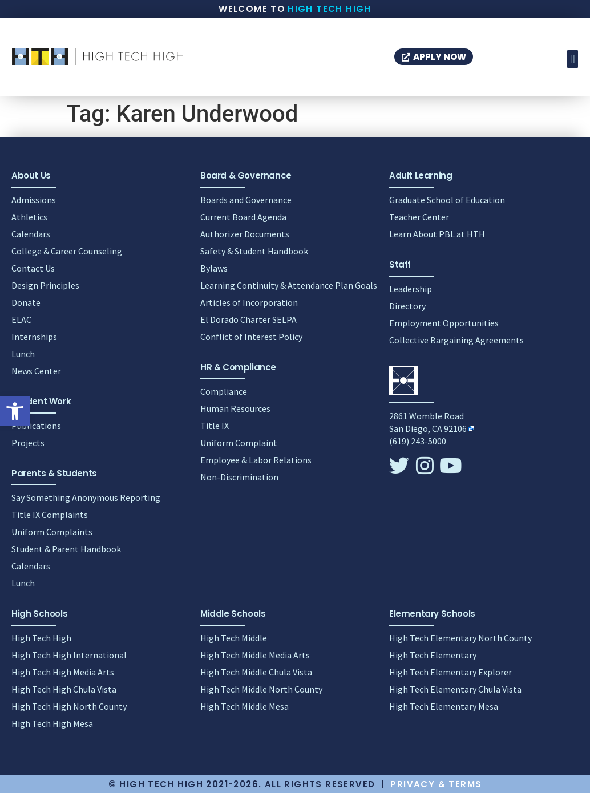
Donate (26, 302)
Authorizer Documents (244, 234)
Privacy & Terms (436, 784)
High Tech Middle (233, 638)
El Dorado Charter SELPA (248, 319)
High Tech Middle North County (261, 689)
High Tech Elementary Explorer (450, 672)
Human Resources (235, 408)
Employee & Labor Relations (256, 460)
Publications (36, 425)
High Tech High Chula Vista (63, 689)
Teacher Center (419, 216)
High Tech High (329, 9)
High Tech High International (69, 655)
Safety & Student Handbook (254, 251)
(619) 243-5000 (417, 441)
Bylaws (214, 268)
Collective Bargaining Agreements (456, 340)
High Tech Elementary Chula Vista (455, 689)
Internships (34, 336)
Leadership (410, 288)
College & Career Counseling (66, 251)
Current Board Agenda (243, 216)
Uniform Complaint (238, 442)
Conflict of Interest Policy (251, 336)
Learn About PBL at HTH (437, 234)
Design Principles (45, 285)
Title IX (214, 425)
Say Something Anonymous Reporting (85, 497)
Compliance (223, 391)
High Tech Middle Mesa (244, 706)
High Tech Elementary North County (460, 638)
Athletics (29, 216)
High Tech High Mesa (52, 723)
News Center (36, 371)
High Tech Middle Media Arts (255, 655)
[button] (15, 411)
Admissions (33, 199)
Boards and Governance (246, 199)
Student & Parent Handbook (66, 549)
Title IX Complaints (49, 514)
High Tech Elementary (432, 655)
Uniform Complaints (51, 531)
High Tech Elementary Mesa (443, 706)
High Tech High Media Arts (62, 672)
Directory (407, 305)
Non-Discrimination (239, 477)
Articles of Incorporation (249, 302)
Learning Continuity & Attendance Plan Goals (288, 285)
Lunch (23, 353)
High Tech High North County (69, 706)
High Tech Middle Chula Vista (256, 672)
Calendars (30, 234)
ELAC (21, 319)
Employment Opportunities (444, 323)
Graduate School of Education (447, 199)
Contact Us (33, 268)
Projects (28, 442)
